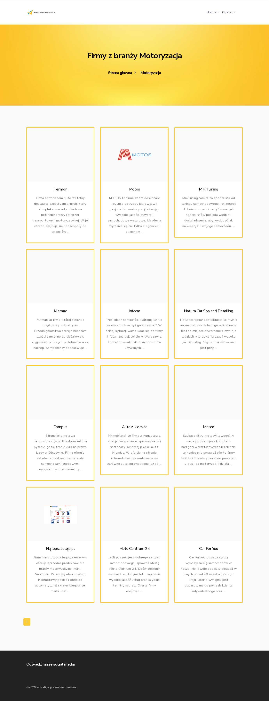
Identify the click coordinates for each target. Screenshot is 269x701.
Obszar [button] (227, 12)
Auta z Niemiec (134, 431)
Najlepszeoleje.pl (60, 556)
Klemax (60, 313)
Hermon (60, 189)
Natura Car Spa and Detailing (208, 313)
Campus (60, 429)
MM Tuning (208, 189)
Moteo (208, 433)
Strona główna (120, 73)
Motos (134, 189)
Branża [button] (212, 12)
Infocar (134, 313)
